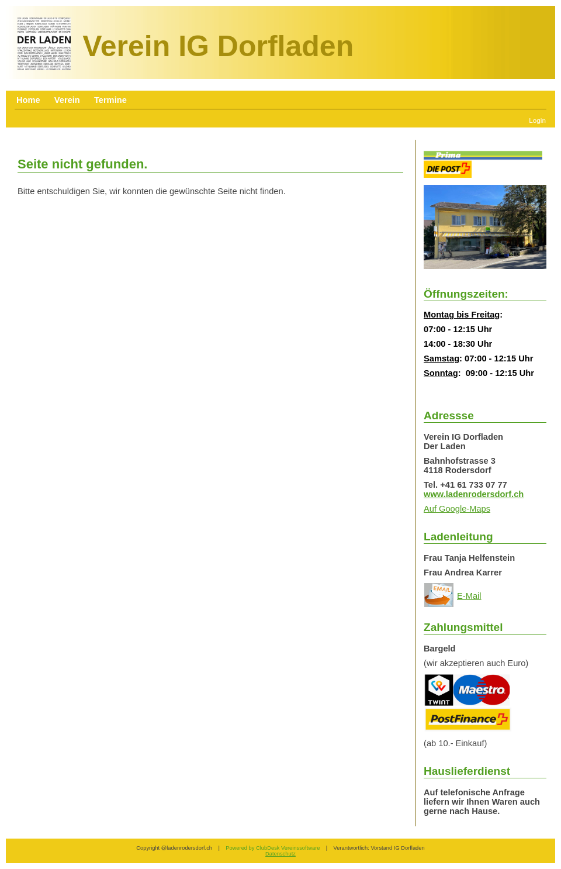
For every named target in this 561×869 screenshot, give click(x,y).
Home (28, 100)
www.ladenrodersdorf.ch (474, 494)
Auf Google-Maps (457, 508)
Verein (67, 100)
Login (537, 120)
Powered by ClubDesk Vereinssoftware (273, 848)
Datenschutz (280, 854)
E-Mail (469, 596)
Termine (110, 100)
